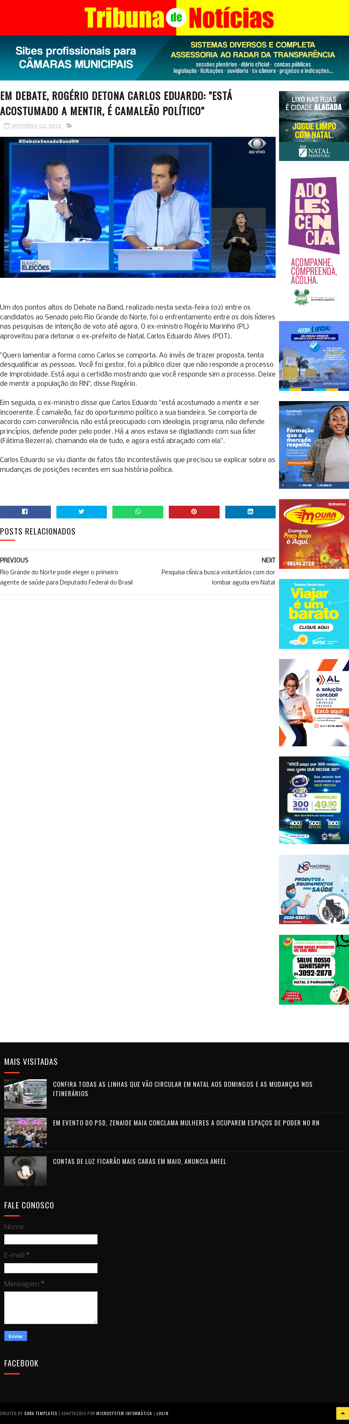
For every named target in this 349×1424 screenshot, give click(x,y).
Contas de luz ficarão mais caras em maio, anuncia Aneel (139, 1161)
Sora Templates (40, 1413)
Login (162, 1413)
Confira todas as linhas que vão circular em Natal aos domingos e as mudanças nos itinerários (183, 1088)
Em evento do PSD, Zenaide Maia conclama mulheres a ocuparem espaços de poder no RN (186, 1122)
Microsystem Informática (124, 1413)
